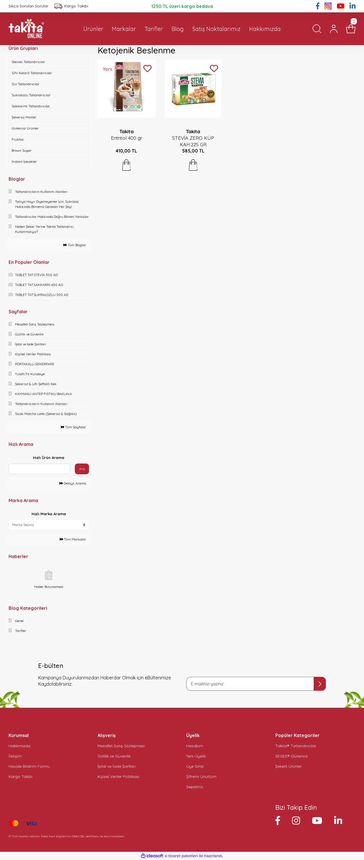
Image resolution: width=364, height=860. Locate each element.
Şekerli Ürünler (288, 766)
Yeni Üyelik (196, 756)
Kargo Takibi (20, 776)
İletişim (15, 756)
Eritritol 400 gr (126, 138)
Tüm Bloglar (74, 245)
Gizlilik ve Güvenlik (114, 756)
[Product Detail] (110, 69)
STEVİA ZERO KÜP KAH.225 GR (193, 141)
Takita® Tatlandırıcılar (295, 745)
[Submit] (320, 684)
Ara (82, 469)
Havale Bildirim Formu (29, 766)
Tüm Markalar (73, 539)
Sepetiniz (194, 786)
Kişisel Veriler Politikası (118, 776)
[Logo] (26, 29)
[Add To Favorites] (147, 68)
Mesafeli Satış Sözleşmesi (121, 745)
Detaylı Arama (72, 483)
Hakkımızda (19, 745)
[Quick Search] (40, 469)
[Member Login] (334, 29)
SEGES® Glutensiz (291, 756)
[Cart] (350, 28)
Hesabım (194, 745)
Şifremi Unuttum (201, 776)
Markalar (124, 28)
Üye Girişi (195, 766)
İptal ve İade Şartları (117, 766)
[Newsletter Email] (256, 684)
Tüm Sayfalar (73, 427)
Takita (126, 131)
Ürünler (93, 28)
